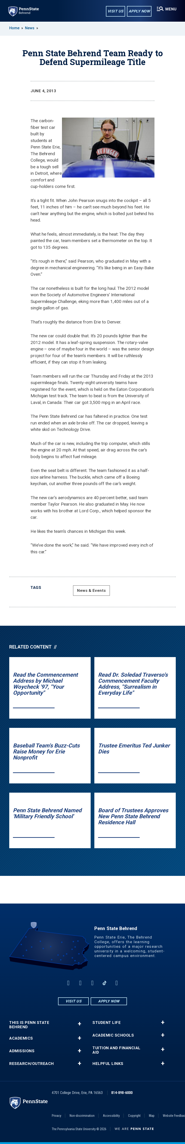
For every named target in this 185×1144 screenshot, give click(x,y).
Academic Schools (113, 1035)
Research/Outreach (31, 1063)
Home (14, 28)
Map (151, 1115)
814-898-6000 (122, 1093)
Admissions (21, 1051)
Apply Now (139, 11)
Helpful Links (107, 1063)
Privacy (56, 1115)
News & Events (91, 590)
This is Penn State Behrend (29, 1024)
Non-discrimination (82, 1115)
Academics (21, 1038)
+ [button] (79, 1024)
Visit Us (115, 11)
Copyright (134, 1115)
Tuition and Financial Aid (116, 1050)
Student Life (106, 1022)
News (29, 28)
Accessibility (111, 1115)
